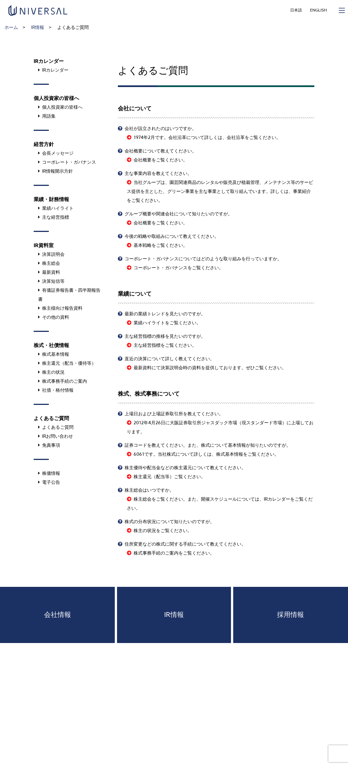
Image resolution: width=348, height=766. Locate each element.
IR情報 (37, 27)
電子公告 (51, 482)
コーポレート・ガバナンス (160, 268)
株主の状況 (145, 530)
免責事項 (51, 445)
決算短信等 (53, 281)
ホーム (11, 27)
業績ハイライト (149, 323)
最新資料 (143, 367)
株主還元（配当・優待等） (69, 363)
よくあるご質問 (58, 427)
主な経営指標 (147, 345)
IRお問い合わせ (57, 436)
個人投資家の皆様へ (62, 107)
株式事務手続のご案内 (156, 553)
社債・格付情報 (58, 390)
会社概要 (143, 160)
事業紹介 (302, 191)
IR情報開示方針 (57, 171)
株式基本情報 (229, 454)
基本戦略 (143, 245)
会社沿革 (236, 137)
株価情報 (51, 473)
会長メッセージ (58, 153)
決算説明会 (53, 254)
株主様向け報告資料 (62, 308)
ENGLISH (318, 10)
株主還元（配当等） (154, 476)
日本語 (296, 10)
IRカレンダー (277, 499)
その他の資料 (55, 317)
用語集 (49, 116)
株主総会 (143, 499)
